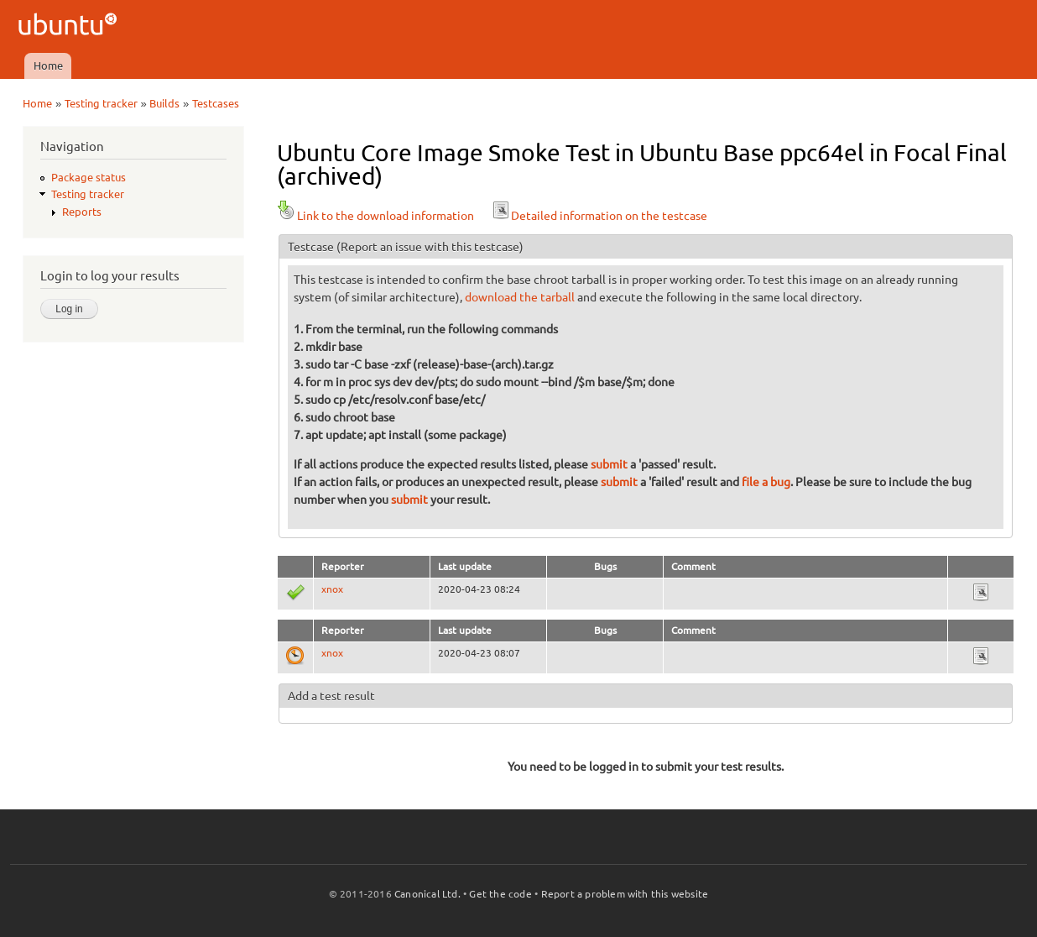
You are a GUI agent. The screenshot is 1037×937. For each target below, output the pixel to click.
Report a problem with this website (625, 893)
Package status (88, 177)
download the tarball (520, 297)
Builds (164, 103)
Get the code (500, 893)
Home (48, 65)
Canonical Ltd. (427, 893)
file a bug (766, 482)
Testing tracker (101, 103)
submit (609, 464)
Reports (82, 211)
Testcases (215, 103)
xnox (332, 589)
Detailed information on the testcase (599, 215)
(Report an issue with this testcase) (430, 247)
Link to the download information (375, 215)
